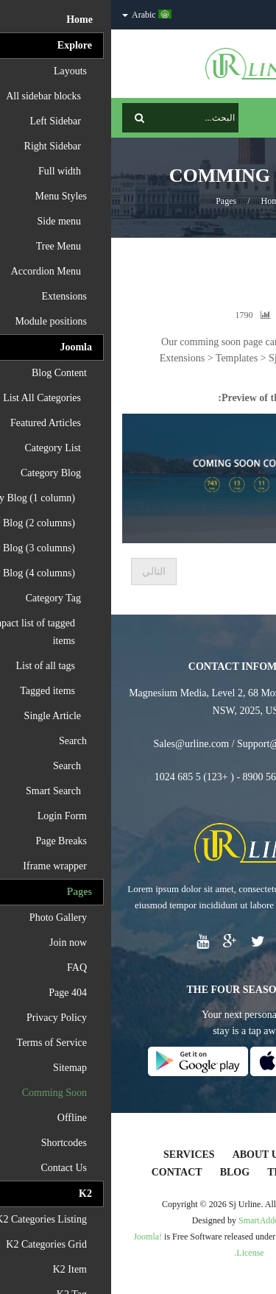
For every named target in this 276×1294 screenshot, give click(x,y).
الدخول (251, 15)
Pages (115, 201)
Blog (123, 1172)
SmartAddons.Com (161, 1220)
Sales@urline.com (80, 743)
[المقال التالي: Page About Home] (43, 571)
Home (160, 201)
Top (259, 258)
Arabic (35, 15)
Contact (65, 1172)
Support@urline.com (169, 743)
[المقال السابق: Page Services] (239, 571)
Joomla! (36, 1236)
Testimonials (196, 1172)
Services (78, 1154)
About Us (147, 1154)
